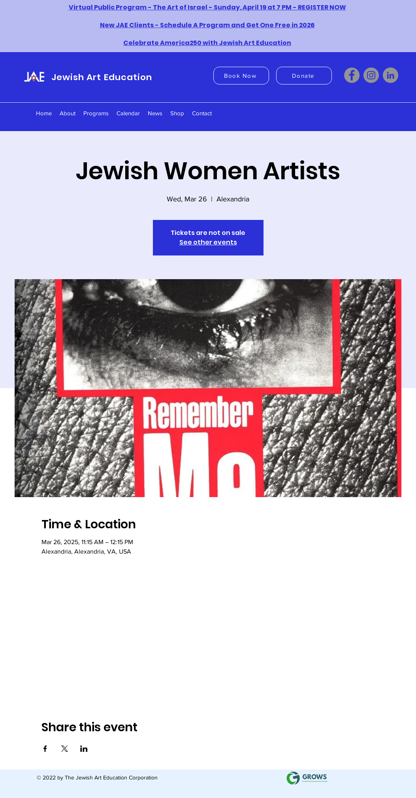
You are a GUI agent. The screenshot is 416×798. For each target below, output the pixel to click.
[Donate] (304, 75)
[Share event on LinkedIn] (84, 748)
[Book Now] (241, 75)
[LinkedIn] (390, 75)
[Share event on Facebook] (45, 748)
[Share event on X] (64, 748)
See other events (208, 242)
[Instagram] (371, 75)
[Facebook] (352, 75)
